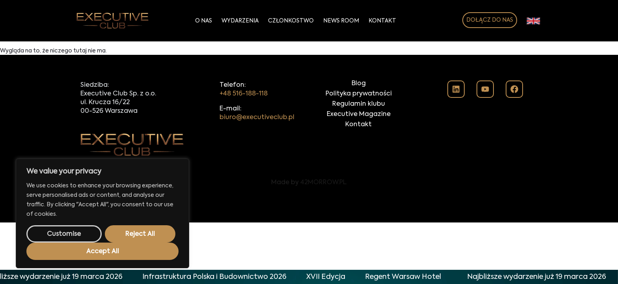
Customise (64, 234)
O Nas (203, 21)
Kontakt (382, 21)
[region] (102, 213)
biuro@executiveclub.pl (257, 117)
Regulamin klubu (358, 104)
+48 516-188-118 (244, 94)
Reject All (140, 234)
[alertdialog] (309, 277)
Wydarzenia (240, 21)
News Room (341, 21)
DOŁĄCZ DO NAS (489, 20)
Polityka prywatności (359, 94)
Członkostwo (291, 21)
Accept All (102, 251)
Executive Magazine (359, 114)
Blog (359, 83)
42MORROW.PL (323, 182)
